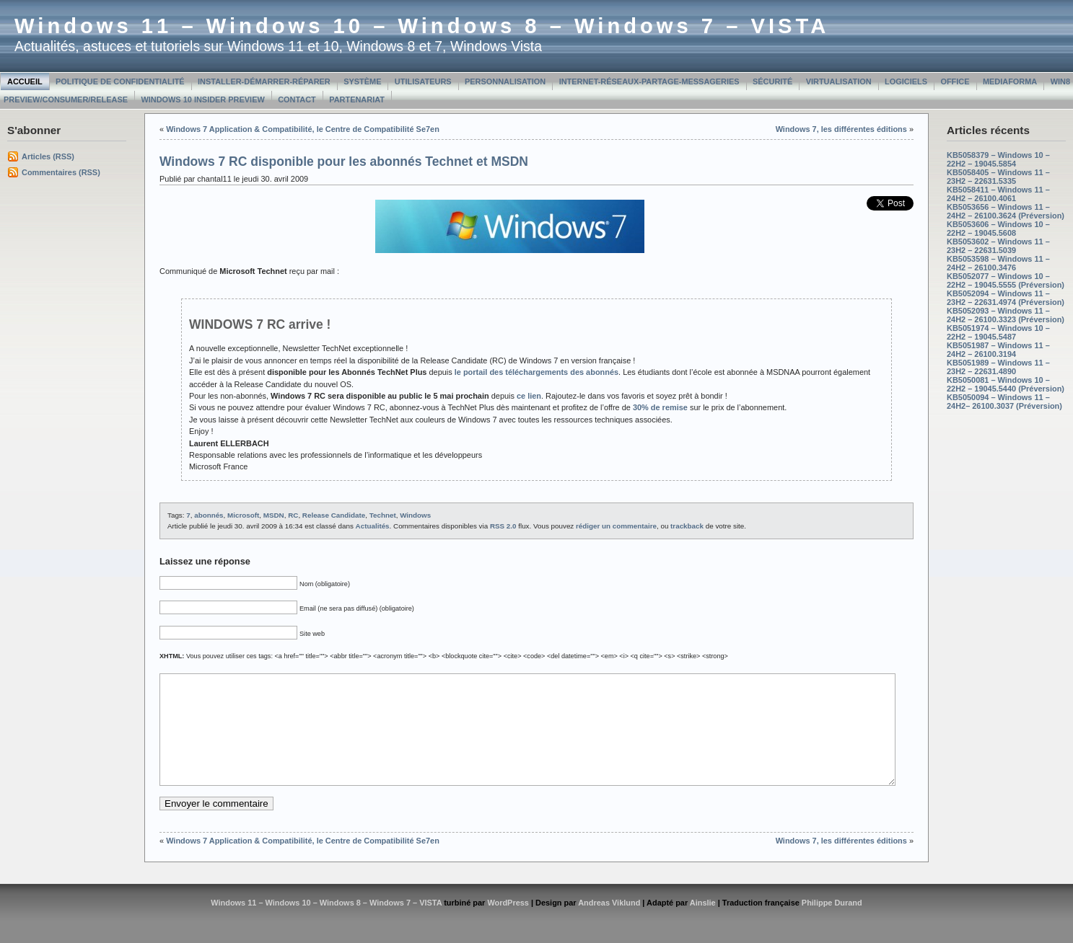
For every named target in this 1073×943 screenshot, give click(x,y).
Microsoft (243, 515)
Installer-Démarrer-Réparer (264, 81)
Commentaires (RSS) (61, 172)
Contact (297, 99)
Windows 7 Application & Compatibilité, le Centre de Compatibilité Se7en (302, 129)
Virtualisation (839, 81)
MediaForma (1010, 81)
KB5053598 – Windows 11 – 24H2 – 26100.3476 (998, 263)
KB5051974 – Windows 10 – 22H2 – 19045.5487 (998, 332)
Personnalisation (505, 81)
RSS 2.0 (503, 526)
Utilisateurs (423, 81)
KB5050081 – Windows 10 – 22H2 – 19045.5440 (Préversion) (1005, 384)
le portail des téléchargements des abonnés (536, 372)
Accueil (25, 81)
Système (362, 81)
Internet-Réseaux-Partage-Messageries (649, 81)
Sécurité (772, 81)
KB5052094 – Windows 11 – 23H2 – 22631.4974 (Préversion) (1005, 297)
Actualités (373, 526)
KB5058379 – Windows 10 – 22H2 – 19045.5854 (998, 159)
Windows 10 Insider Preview (202, 99)
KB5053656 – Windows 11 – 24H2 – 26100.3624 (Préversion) (1005, 211)
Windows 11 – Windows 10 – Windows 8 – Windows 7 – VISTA (421, 25)
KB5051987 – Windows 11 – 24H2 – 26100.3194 (998, 349)
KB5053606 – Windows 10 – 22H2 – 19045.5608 (998, 228)
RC (293, 515)
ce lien (529, 395)
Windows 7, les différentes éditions (841, 129)
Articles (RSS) (48, 156)
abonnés (208, 515)
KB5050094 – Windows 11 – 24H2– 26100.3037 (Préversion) (1004, 401)
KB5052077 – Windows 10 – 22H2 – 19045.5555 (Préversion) (1005, 280)
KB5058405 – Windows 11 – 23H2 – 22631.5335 (998, 176)
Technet (382, 515)
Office (954, 81)
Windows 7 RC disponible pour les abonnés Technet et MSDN (343, 161)
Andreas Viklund (609, 924)
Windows (415, 515)
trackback (687, 526)
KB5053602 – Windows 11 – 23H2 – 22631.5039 (998, 245)
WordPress (508, 924)
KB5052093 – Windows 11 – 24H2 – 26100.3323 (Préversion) (1005, 315)
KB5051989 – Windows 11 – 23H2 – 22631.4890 (998, 367)
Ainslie (703, 924)
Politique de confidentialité (120, 81)
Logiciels (906, 81)
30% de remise (660, 407)
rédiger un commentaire (616, 526)
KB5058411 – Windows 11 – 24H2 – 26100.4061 (998, 194)
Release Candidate (333, 515)
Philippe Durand (832, 924)
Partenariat (357, 99)
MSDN (273, 515)
